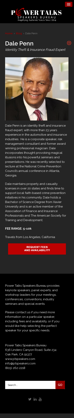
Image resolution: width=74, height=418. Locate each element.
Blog (19, 33)
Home (9, 33)
